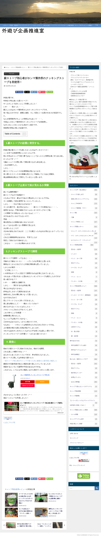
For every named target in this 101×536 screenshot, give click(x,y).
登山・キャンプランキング (77, 465)
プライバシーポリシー (77, 442)
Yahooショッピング (27, 385)
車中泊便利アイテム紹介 (84, 345)
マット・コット (84, 277)
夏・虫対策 (84, 336)
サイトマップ (74, 438)
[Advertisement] (50, 48)
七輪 (84, 217)
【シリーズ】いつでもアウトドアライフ (84, 401)
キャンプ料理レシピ (84, 222)
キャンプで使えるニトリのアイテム (84, 386)
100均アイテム (84, 327)
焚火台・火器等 (84, 249)
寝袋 (84, 272)
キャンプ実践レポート (84, 226)
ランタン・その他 (84, 281)
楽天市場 (27, 381)
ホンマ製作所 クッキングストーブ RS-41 (35, 375)
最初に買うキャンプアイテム (84, 199)
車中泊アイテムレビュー (84, 350)
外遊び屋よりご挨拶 (84, 424)
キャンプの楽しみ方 (84, 194)
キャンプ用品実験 (84, 391)
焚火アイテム (84, 263)
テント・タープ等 (84, 258)
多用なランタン (84, 377)
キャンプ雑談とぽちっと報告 (84, 410)
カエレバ (28, 378)
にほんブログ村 (9, 423)
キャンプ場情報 (84, 396)
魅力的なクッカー (84, 373)
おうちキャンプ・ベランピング (84, 241)
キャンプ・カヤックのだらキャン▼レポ (84, 231)
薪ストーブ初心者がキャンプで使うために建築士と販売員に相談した (31, 361)
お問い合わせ (74, 433)
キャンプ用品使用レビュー (12, 73)
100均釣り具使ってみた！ (82, 405)
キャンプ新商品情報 (82, 245)
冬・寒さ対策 (84, 331)
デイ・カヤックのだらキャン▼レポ (84, 236)
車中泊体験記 (84, 354)
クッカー (84, 254)
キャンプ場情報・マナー (84, 208)
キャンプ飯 (84, 213)
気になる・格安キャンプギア (84, 359)
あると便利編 (84, 382)
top (97, 25)
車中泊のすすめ (84, 341)
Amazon (42, 381)
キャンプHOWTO (84, 203)
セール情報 (84, 414)
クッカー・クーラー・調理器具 (84, 295)
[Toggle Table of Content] (23, 134)
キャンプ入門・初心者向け (84, 190)
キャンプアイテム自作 (84, 419)
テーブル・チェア (84, 267)
